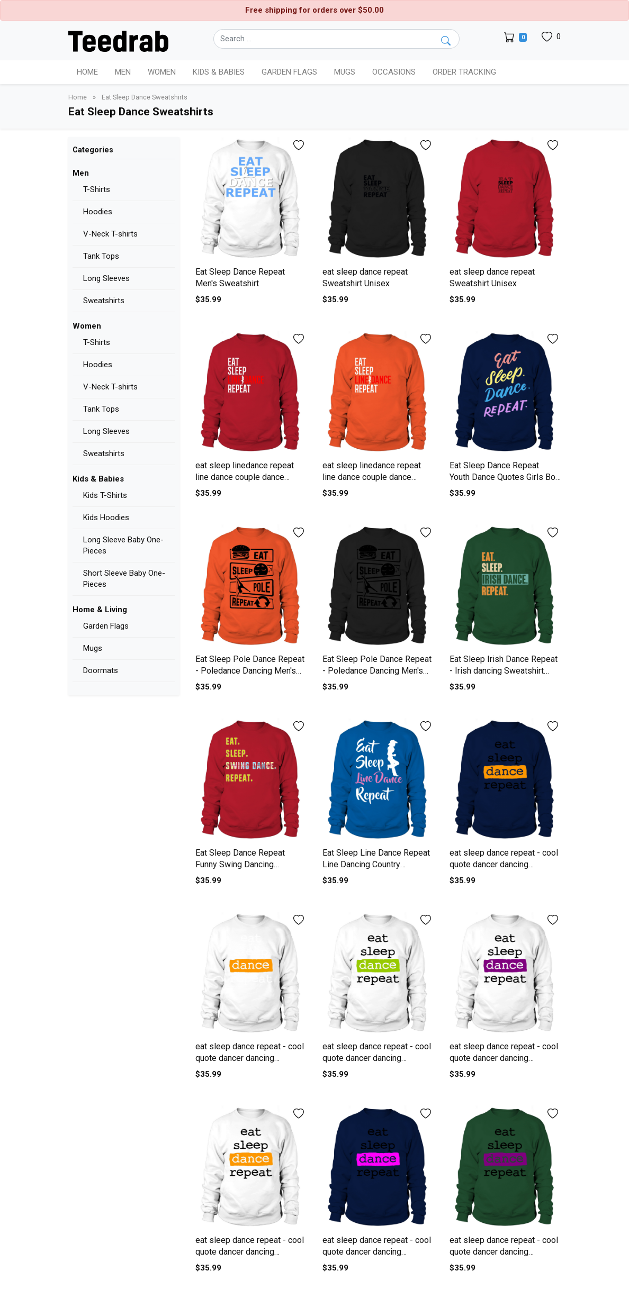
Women (87, 326)
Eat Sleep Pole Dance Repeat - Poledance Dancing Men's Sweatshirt (249, 671)
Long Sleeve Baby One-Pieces (123, 545)
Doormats (100, 670)
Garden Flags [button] (289, 72)
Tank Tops (101, 256)
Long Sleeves (106, 278)
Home (87, 72)
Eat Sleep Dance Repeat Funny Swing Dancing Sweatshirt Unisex (240, 865)
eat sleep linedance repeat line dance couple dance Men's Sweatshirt (244, 477)
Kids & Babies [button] (219, 72)
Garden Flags (106, 626)
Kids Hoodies (106, 517)
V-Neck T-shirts (110, 234)
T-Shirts (96, 189)
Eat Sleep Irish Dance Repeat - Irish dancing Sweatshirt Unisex (504, 671)
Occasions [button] (394, 72)
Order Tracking (464, 72)
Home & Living (100, 609)
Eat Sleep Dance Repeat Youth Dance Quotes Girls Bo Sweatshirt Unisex (502, 477)
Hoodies (97, 211)
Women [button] (162, 72)
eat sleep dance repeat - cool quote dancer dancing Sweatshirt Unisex (504, 865)
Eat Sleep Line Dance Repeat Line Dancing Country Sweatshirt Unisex (376, 865)
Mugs (344, 72)
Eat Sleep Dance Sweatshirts (144, 97)
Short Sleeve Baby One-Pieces (124, 578)
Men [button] (123, 72)
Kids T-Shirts (105, 495)
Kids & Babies (98, 479)
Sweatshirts (103, 300)
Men (81, 173)
